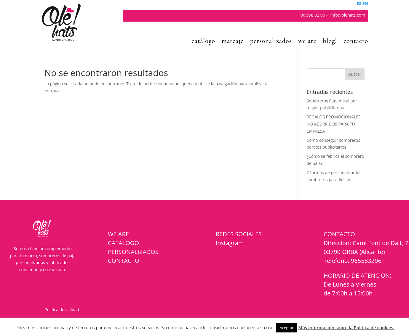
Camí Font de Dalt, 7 (380, 243)
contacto (356, 42)
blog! (330, 42)
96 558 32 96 (313, 15)
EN (365, 3)
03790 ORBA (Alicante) (354, 252)
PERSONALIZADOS (133, 252)
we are (307, 42)
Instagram (230, 243)
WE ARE (118, 234)
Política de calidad (61, 309)
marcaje (233, 42)
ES (359, 3)
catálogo (203, 42)
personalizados (271, 42)
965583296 (366, 261)
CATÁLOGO (123, 243)
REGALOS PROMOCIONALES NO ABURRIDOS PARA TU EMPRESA (334, 124)
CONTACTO (123, 261)
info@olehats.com (347, 15)
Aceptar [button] (287, 327)
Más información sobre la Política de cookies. (346, 327)
